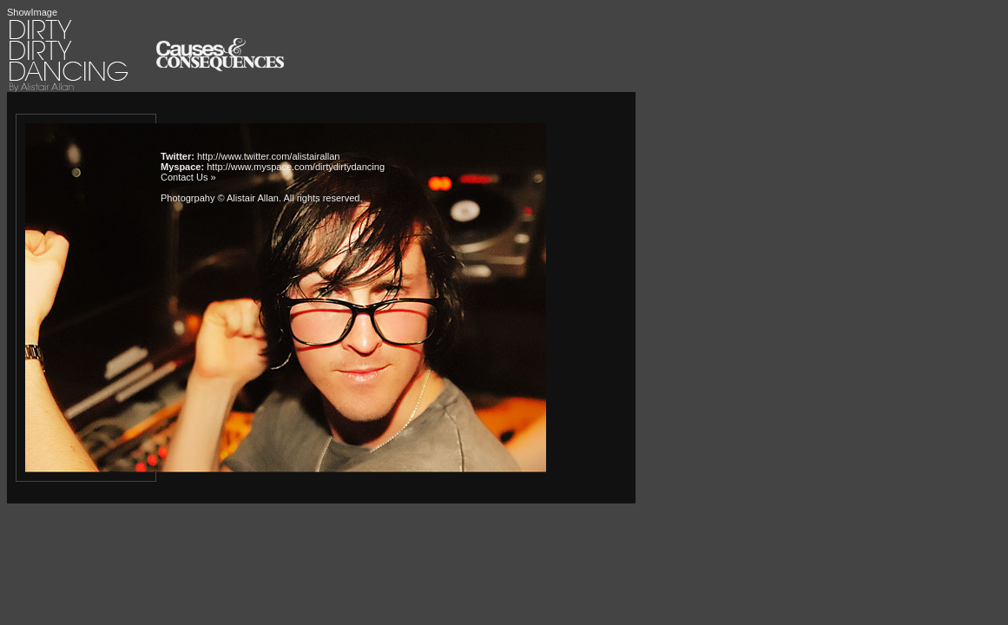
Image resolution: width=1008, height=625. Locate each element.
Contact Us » (188, 177)
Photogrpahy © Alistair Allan (220, 198)
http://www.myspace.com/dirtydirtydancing (296, 166)
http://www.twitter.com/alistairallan (268, 156)
